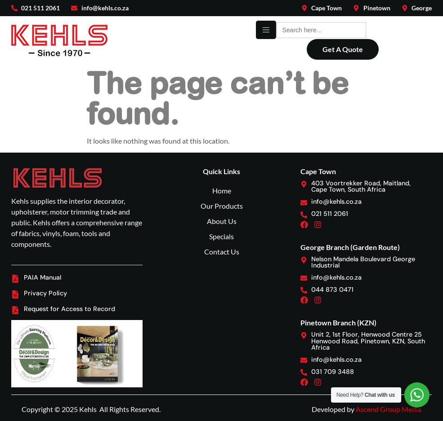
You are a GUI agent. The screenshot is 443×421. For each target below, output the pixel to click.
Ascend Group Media (388, 409)
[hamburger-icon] (266, 30)
